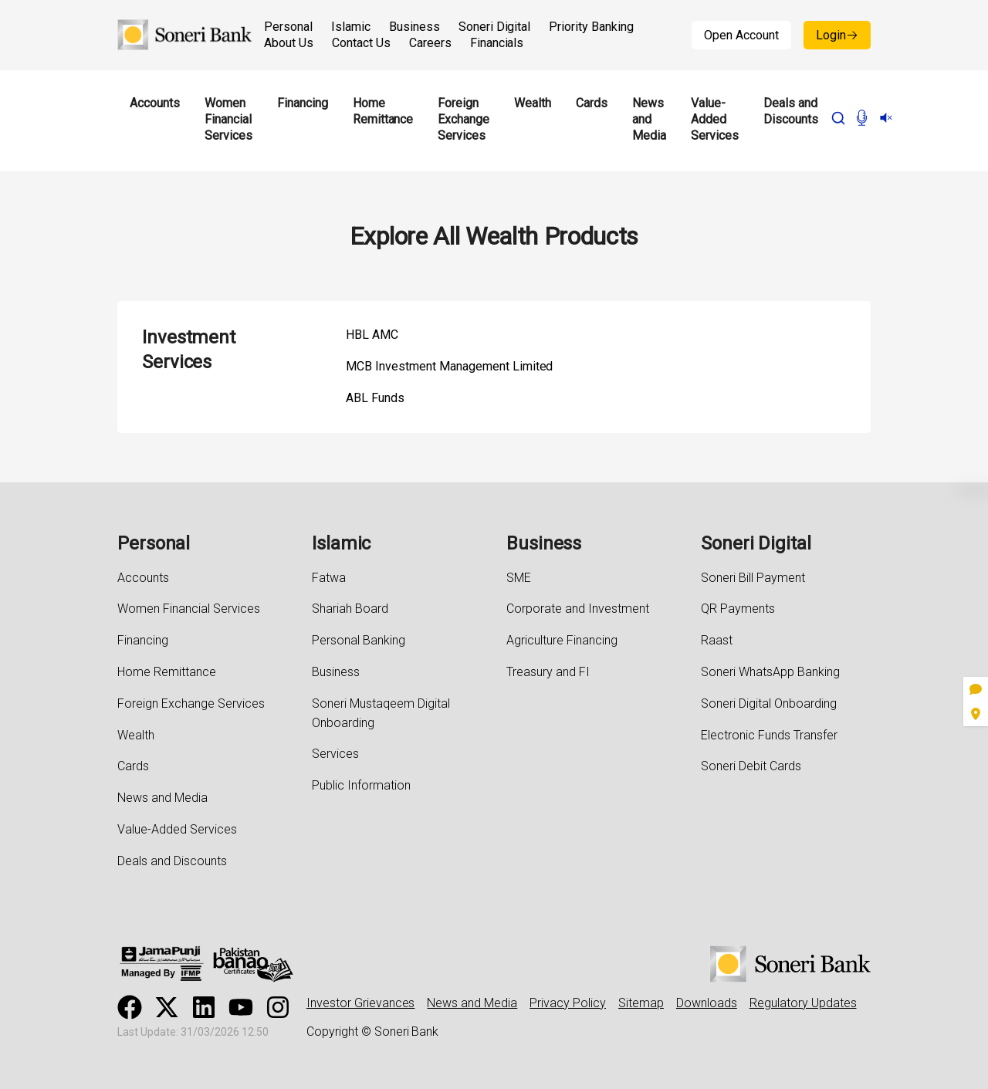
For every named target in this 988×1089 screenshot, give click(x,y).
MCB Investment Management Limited (449, 366)
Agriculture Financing (562, 640)
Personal (288, 26)
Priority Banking (591, 26)
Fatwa (329, 577)
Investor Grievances (360, 1003)
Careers (430, 43)
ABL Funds (375, 398)
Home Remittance (383, 111)
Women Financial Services (228, 120)
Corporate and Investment (577, 608)
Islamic (350, 26)
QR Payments (738, 608)
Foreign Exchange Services (463, 120)
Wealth (532, 103)
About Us (288, 43)
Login (837, 35)
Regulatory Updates (803, 1003)
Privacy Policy (568, 1003)
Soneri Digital (494, 26)
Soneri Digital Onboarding (769, 703)
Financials (497, 43)
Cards (591, 103)
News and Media (649, 120)
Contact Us (361, 43)
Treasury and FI (548, 672)
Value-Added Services (715, 120)
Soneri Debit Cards (751, 766)
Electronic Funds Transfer (769, 735)
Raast (717, 640)
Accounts (155, 103)
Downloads (706, 1003)
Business (414, 26)
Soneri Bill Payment (753, 577)
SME (518, 577)
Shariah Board (350, 608)
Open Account (741, 35)
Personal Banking (358, 640)
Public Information (361, 785)
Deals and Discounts (790, 111)
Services (335, 753)
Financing (302, 103)
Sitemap (641, 1003)
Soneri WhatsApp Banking (770, 672)
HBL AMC (372, 334)
